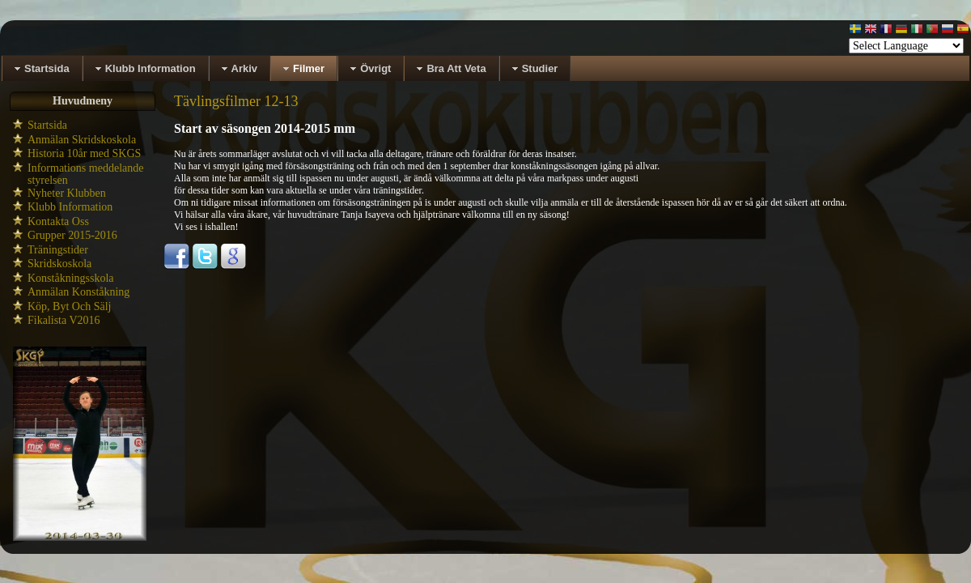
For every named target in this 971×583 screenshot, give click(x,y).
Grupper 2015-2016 (72, 235)
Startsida (47, 125)
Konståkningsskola (71, 278)
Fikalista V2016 (64, 320)
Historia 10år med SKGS (84, 153)
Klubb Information (70, 207)
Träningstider (58, 250)
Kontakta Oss (58, 221)
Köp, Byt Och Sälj (69, 306)
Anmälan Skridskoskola (82, 140)
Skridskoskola (59, 263)
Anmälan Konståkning (78, 292)
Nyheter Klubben (67, 193)
